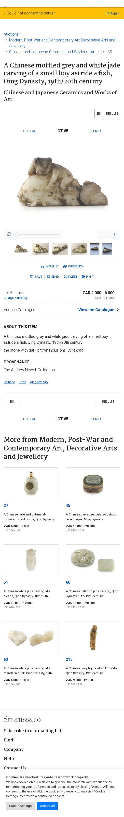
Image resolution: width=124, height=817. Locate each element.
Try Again (112, 13)
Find (8, 740)
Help (9, 759)
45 (68, 505)
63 (6, 659)
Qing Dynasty (39, 382)
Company (14, 749)
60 (68, 582)
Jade (22, 382)
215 (69, 659)
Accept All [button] (47, 806)
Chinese (9, 382)
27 (6, 505)
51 (6, 582)
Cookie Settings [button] (20, 806)
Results (112, 113)
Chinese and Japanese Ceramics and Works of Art (52, 52)
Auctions (11, 34)
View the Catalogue (96, 309)
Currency (73, 266)
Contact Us (15, 768)
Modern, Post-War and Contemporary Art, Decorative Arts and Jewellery (62, 43)
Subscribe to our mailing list (32, 731)
